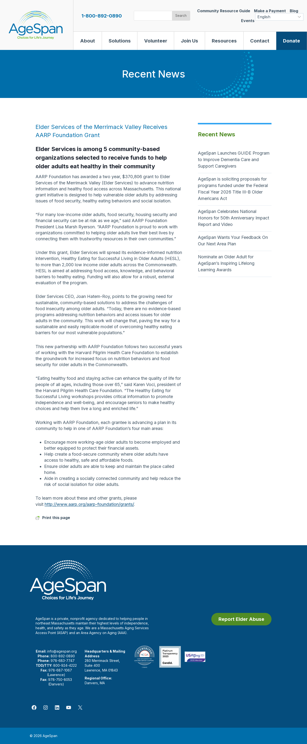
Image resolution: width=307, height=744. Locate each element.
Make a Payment (270, 10)
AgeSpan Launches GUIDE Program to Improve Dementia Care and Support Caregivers (234, 160)
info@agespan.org (62, 651)
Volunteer (155, 41)
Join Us (189, 41)
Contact (259, 41)
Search (181, 15)
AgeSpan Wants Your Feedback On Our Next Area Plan (233, 240)
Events (247, 20)
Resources (224, 41)
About (87, 41)
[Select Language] (279, 17)
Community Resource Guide (223, 10)
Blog (294, 10)
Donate (291, 41)
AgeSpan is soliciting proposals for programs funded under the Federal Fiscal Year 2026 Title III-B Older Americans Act (233, 188)
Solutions (120, 41)
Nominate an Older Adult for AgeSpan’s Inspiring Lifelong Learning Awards (226, 263)
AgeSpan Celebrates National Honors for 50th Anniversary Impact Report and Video (233, 218)
